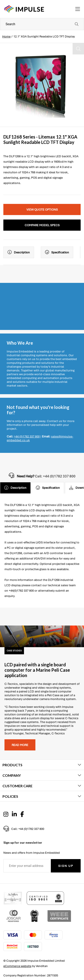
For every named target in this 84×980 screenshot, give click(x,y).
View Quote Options (42, 209)
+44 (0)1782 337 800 (27, 436)
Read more (20, 745)
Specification (57, 252)
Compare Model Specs (42, 225)
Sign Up (65, 866)
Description (19, 252)
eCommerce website (17, 966)
